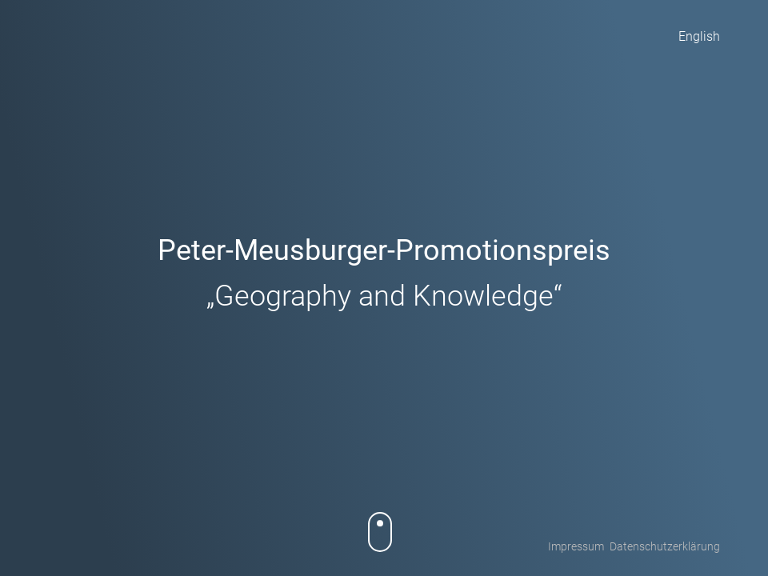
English (699, 36)
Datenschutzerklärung (665, 546)
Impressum (576, 546)
